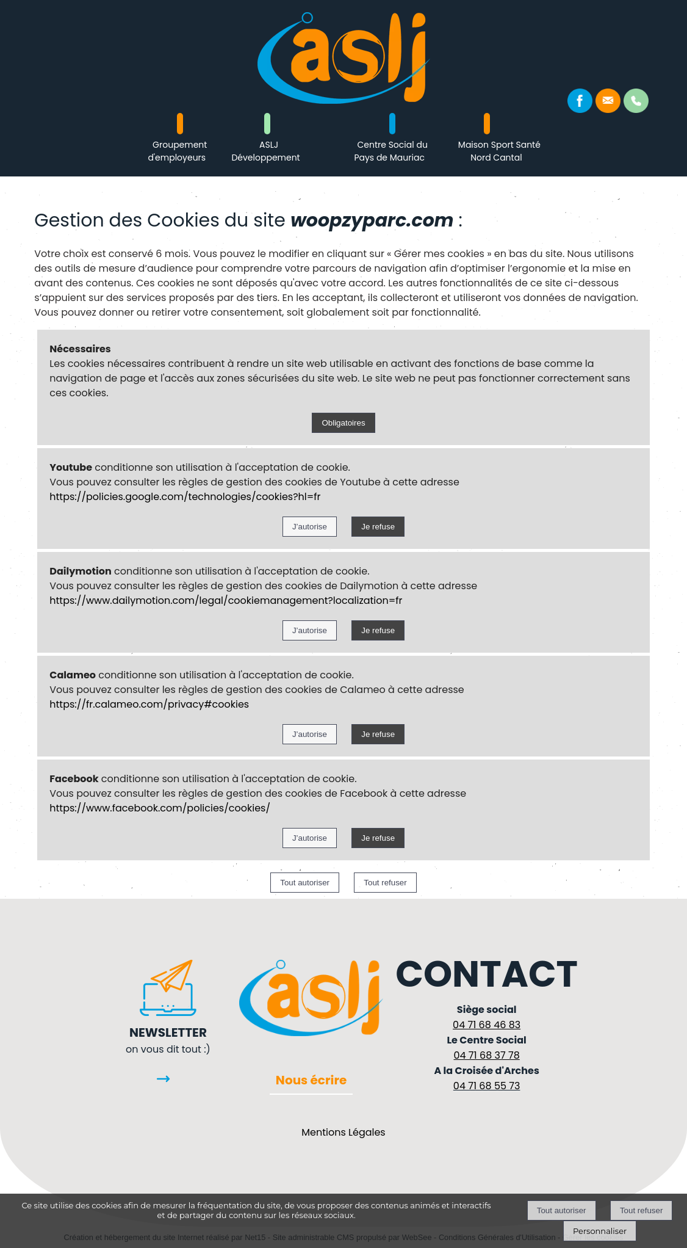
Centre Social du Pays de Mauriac (390, 151)
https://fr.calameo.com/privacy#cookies (149, 704)
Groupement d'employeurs (177, 151)
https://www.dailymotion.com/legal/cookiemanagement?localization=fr (225, 600)
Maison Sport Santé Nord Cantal (499, 151)
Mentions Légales (343, 1132)
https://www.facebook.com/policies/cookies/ (159, 808)
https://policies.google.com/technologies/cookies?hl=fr (184, 497)
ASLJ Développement (265, 151)
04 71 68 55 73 (486, 1086)
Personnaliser (600, 1231)
